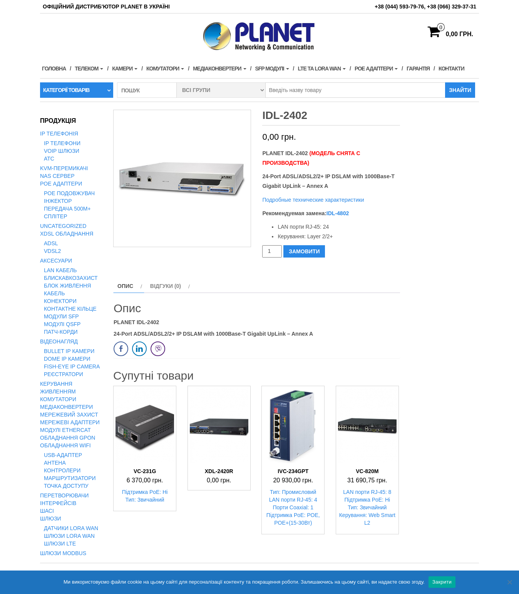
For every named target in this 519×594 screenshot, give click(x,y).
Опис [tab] (125, 286)
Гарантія (418, 68)
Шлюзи (50, 518)
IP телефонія (59, 134)
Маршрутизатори (70, 478)
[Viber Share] (158, 348)
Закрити (442, 582)
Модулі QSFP (62, 324)
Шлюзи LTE (60, 543)
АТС (49, 159)
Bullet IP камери (69, 351)
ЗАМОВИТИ (304, 251)
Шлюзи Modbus (63, 553)
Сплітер (55, 216)
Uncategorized (63, 226)
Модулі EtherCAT (65, 430)
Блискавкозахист (71, 278)
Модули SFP (61, 316)
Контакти (451, 68)
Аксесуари (56, 261)
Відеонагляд (59, 341)
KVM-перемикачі (64, 168)
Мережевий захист (69, 415)
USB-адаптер (63, 455)
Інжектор (58, 201)
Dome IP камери (67, 359)
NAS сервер (57, 176)
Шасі (47, 511)
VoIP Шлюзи (61, 151)
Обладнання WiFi (65, 445)
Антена (55, 463)
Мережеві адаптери (70, 422)
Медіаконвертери (219, 68)
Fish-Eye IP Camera (72, 366)
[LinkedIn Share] (139, 348)
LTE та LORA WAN (322, 68)
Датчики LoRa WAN (71, 528)
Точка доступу (66, 486)
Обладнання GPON (67, 438)
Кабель (54, 293)
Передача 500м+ (67, 209)
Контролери (62, 470)
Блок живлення (67, 286)
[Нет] (509, 582)
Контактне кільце (70, 309)
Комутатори (165, 68)
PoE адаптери (376, 68)
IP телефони (62, 143)
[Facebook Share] (121, 348)
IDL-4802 (337, 213)
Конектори (60, 301)
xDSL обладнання (66, 234)
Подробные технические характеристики (313, 200)
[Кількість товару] (272, 251)
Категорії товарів (66, 90)
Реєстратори (63, 374)
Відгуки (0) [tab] (165, 286)
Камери (124, 68)
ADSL (51, 243)
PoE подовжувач (69, 193)
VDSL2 (52, 251)
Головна (54, 68)
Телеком (89, 68)
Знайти (460, 90)
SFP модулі (272, 68)
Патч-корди (61, 332)
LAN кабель (60, 270)
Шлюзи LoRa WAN (69, 536)
